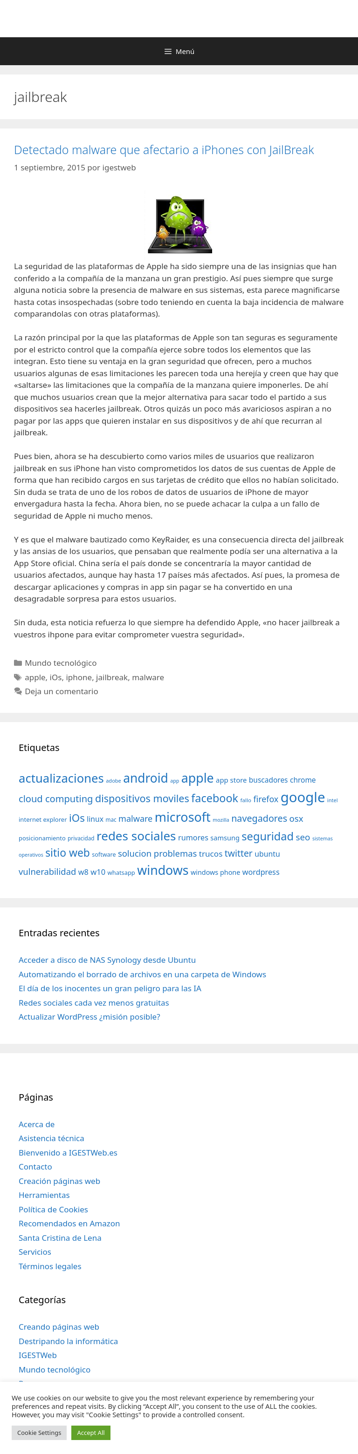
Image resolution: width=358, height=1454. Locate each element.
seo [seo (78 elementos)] (303, 837)
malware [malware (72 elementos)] (135, 818)
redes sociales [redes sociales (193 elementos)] (136, 835)
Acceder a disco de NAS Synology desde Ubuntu (107, 959)
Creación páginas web (59, 1181)
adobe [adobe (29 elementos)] (113, 780)
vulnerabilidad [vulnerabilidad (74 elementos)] (47, 871)
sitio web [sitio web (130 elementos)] (67, 852)
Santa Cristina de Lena (60, 1237)
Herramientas (44, 1195)
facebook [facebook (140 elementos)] (214, 798)
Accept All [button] (90, 1432)
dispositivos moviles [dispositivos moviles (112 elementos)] (142, 798)
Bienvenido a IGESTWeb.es (68, 1152)
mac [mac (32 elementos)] (110, 819)
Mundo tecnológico (60, 662)
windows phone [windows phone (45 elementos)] (215, 872)
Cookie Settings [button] (39, 1432)
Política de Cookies (53, 1209)
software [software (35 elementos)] (104, 855)
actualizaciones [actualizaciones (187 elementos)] (61, 778)
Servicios (35, 1251)
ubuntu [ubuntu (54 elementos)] (267, 854)
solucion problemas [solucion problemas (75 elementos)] (157, 853)
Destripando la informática (68, 1341)
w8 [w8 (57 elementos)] (83, 872)
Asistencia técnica (51, 1138)
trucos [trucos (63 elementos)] (211, 853)
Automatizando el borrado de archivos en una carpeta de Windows (142, 974)
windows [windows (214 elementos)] (162, 870)
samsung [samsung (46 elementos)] (225, 837)
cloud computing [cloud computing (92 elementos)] (56, 798)
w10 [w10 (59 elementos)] (97, 871)
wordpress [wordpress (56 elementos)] (261, 872)
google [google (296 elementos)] (303, 797)
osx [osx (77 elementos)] (296, 818)
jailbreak (112, 677)
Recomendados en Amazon (69, 1223)
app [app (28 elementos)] (174, 781)
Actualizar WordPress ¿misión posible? (89, 1016)
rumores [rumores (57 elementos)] (193, 837)
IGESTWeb (38, 1355)
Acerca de (37, 1124)
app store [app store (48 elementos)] (231, 779)
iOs (56, 677)
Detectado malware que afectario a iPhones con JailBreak (164, 149)
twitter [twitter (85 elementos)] (239, 853)
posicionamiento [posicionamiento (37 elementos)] (42, 838)
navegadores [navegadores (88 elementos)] (259, 818)
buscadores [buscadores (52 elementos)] (268, 780)
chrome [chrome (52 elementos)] (303, 780)
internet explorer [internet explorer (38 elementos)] (43, 819)
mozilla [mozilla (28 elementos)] (221, 820)
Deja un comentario (61, 691)
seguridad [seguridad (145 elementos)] (267, 836)
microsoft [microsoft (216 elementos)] (183, 816)
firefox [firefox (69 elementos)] (265, 799)
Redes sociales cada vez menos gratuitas (94, 1002)
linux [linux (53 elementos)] (95, 819)
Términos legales (50, 1266)
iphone (79, 677)
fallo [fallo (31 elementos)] (246, 800)
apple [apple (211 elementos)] (197, 777)
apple (35, 677)
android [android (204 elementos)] (145, 778)
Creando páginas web (59, 1326)
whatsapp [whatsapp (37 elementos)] (121, 872)
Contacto (35, 1166)
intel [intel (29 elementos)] (332, 800)
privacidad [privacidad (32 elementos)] (81, 838)
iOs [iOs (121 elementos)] (77, 818)
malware (148, 677)
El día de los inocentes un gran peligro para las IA (110, 988)
